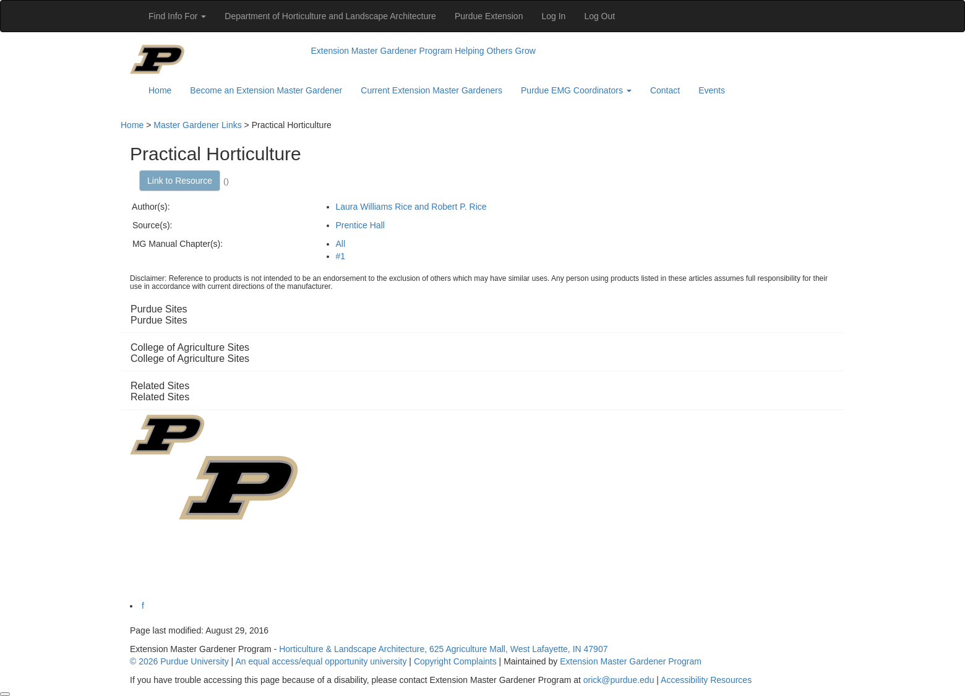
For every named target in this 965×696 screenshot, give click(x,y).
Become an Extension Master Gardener (266, 90)
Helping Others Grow (495, 51)
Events (711, 90)
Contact (665, 90)
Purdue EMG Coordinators (576, 90)
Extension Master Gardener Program (382, 51)
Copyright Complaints (455, 661)
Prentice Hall (360, 225)
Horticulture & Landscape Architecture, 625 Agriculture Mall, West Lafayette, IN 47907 (443, 649)
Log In (553, 16)
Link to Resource (179, 181)
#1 (341, 256)
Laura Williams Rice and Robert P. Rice (411, 207)
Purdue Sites (159, 320)
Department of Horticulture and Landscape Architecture (330, 16)
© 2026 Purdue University (179, 661)
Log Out (599, 16)
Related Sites (160, 397)
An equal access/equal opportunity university (320, 661)
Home (159, 90)
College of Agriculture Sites (190, 358)
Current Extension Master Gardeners (431, 90)
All (341, 244)
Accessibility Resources (706, 680)
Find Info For (177, 16)
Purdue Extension (489, 16)
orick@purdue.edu (618, 680)
